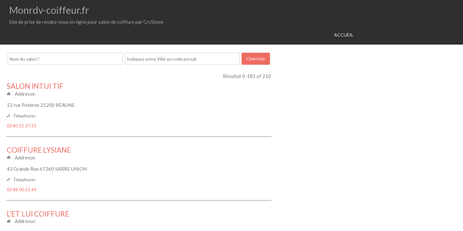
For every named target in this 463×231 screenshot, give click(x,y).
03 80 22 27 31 (21, 125)
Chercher (255, 58)
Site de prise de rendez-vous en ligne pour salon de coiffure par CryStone (86, 22)
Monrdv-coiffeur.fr (49, 10)
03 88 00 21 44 (21, 189)
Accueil (343, 35)
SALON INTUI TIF (35, 86)
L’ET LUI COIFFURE (38, 214)
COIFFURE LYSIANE (39, 150)
